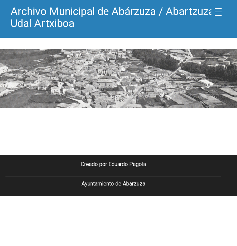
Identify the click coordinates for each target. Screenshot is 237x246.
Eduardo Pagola (127, 164)
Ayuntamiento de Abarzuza (113, 183)
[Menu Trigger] (218, 12)
